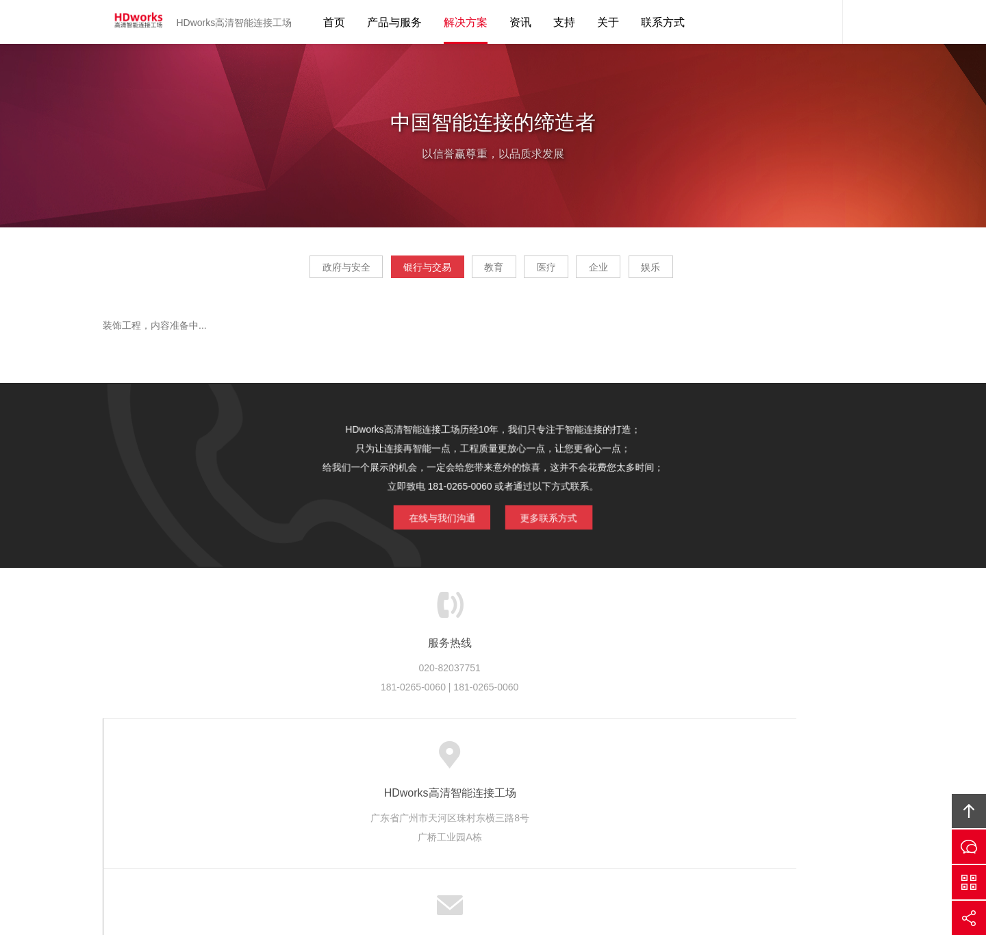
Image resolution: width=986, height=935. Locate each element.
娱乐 (705, 271)
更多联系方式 (555, 519)
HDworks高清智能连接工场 (133, 22)
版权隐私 (594, 758)
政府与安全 (292, 271)
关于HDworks (226, 758)
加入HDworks (661, 758)
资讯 (520, 22)
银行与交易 (395, 271)
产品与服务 (394, 22)
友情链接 (803, 758)
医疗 (557, 271)
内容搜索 (862, 22)
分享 (969, 918)
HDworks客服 (821, 22)
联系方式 (663, 22)
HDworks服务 (302, 758)
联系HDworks (737, 758)
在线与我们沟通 (435, 519)
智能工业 (545, 848)
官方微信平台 (969, 882)
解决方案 (466, 22)
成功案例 (538, 758)
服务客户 (482, 758)
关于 (608, 22)
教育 (483, 271)
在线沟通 (969, 847)
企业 (631, 271)
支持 (564, 22)
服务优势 (369, 758)
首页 (334, 22)
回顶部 (969, 811)
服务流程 (425, 758)
